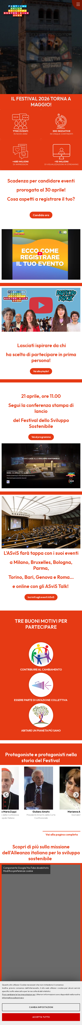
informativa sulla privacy (13, 997)
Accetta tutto (41, 1017)
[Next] (76, 795)
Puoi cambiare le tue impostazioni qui (18, 994)
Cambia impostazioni (41, 1007)
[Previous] (6, 795)
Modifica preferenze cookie (18, 870)
